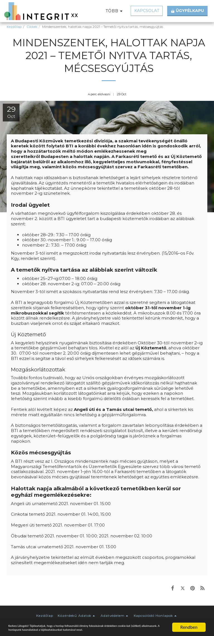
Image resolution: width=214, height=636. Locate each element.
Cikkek (31, 27)
